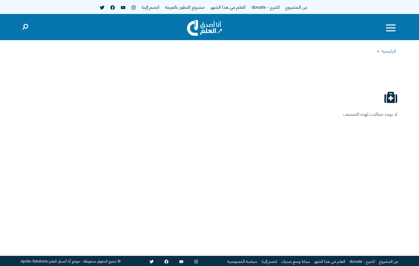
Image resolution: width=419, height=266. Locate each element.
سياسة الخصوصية (242, 261)
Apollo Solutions (34, 260)
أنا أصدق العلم (60, 260)
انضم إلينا (150, 6)
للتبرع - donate (265, 6)
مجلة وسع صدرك (295, 261)
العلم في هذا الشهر (228, 6)
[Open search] (25, 25)
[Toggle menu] (390, 28)
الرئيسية (389, 50)
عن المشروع (296, 6)
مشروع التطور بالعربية (185, 6)
